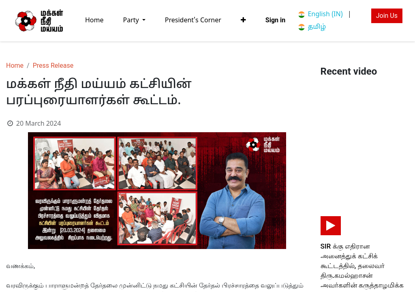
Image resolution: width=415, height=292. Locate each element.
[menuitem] (94, 20)
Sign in (275, 20)
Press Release (53, 65)
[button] (243, 20)
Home (15, 65)
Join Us (387, 15)
